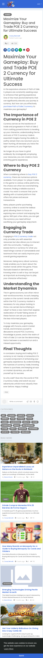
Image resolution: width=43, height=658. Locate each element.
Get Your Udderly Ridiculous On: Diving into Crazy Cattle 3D (20, 629)
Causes (11, 415)
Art (3, 415)
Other (4, 429)
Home (35, 422)
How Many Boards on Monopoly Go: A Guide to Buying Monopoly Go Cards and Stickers (21, 549)
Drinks (5, 419)
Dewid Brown (8, 600)
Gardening (15, 422)
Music (16, 425)
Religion (22, 429)
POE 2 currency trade (23, 236)
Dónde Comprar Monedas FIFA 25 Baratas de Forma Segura (18, 506)
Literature (6, 425)
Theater (15, 432)
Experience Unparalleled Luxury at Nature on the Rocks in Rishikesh (18, 468)
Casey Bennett (14, 36)
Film (12, 419)
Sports (5, 432)
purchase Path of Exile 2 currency (18, 106)
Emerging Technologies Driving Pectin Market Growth (20, 591)
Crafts (21, 415)
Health (26, 422)
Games (7, 14)
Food (29, 419)
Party (13, 429)
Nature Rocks (8, 477)
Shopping (33, 429)
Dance (30, 415)
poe (6, 392)
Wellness (25, 432)
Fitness (21, 419)
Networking (28, 425)
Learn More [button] (8, 649)
